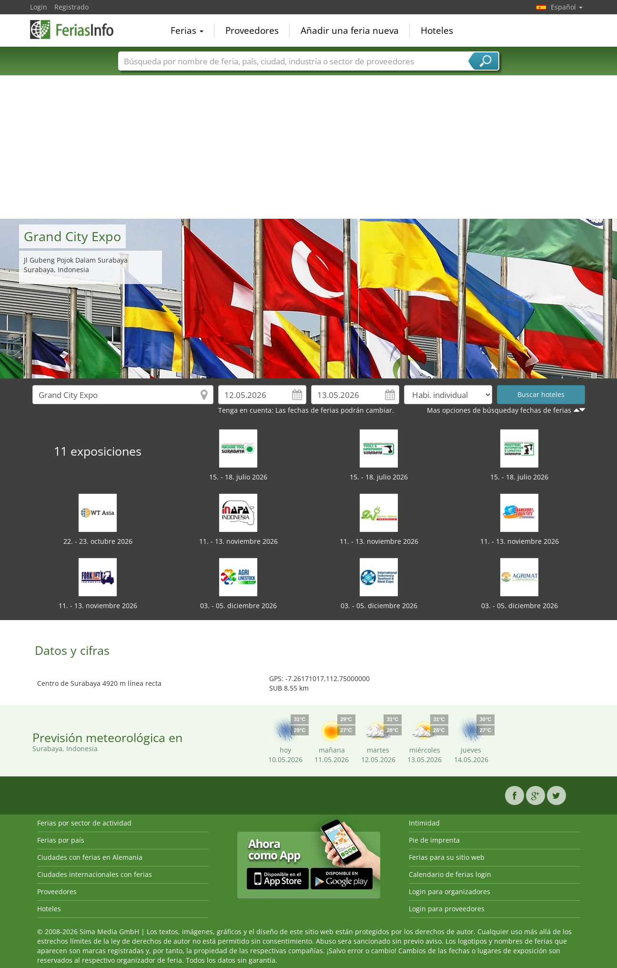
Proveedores (252, 30)
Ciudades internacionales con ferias (94, 874)
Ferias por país (60, 840)
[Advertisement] (309, 147)
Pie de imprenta (434, 840)
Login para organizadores (449, 891)
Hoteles (437, 30)
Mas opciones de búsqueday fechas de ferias (499, 410)
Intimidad (424, 822)
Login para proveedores (447, 908)
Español (567, 6)
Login (38, 6)
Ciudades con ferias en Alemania (89, 857)
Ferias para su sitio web (447, 857)
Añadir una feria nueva (350, 30)
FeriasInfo (77, 29)
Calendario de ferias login (450, 874)
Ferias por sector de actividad (84, 822)
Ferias (187, 30)
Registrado (71, 6)
